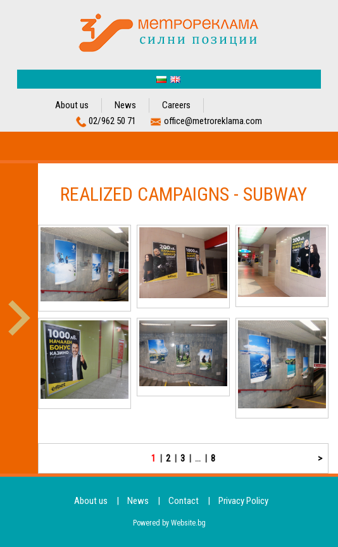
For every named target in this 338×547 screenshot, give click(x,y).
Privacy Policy (243, 500)
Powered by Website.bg (169, 523)
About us (72, 105)
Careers (176, 105)
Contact (183, 500)
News (125, 105)
